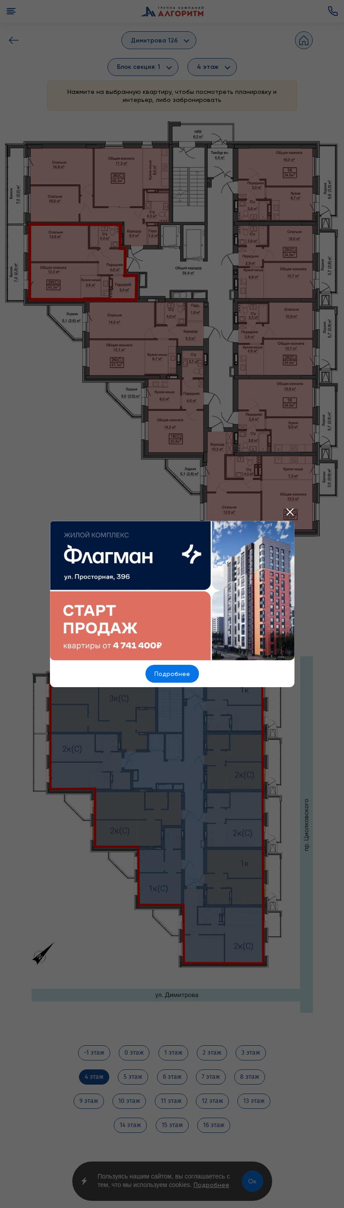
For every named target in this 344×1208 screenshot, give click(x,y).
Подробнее (172, 673)
